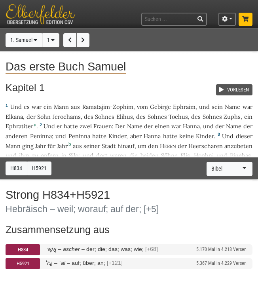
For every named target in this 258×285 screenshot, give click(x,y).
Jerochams (67, 116)
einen (162, 126)
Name (232, 106)
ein (48, 106)
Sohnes (104, 116)
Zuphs (232, 116)
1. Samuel (23, 40)
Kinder (117, 136)
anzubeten (238, 146)
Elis (185, 155)
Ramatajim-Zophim (107, 106)
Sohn (44, 116)
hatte (99, 136)
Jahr (40, 146)
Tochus (178, 116)
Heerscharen (205, 146)
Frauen (102, 126)
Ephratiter (19, 126)
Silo (73, 155)
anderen (17, 136)
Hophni (204, 155)
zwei (86, 126)
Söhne (169, 155)
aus (75, 106)
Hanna (191, 126)
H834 (23, 250)
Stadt (109, 146)
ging (28, 146)
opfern (50, 155)
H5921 (23, 263)
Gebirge (160, 106)
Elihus (124, 116)
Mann (61, 106)
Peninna (41, 136)
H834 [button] (16, 168)
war (37, 106)
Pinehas (240, 155)
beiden (149, 155)
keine (186, 136)
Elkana (14, 116)
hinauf (126, 146)
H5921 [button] (39, 168)
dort (102, 155)
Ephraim (184, 106)
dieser (244, 136)
